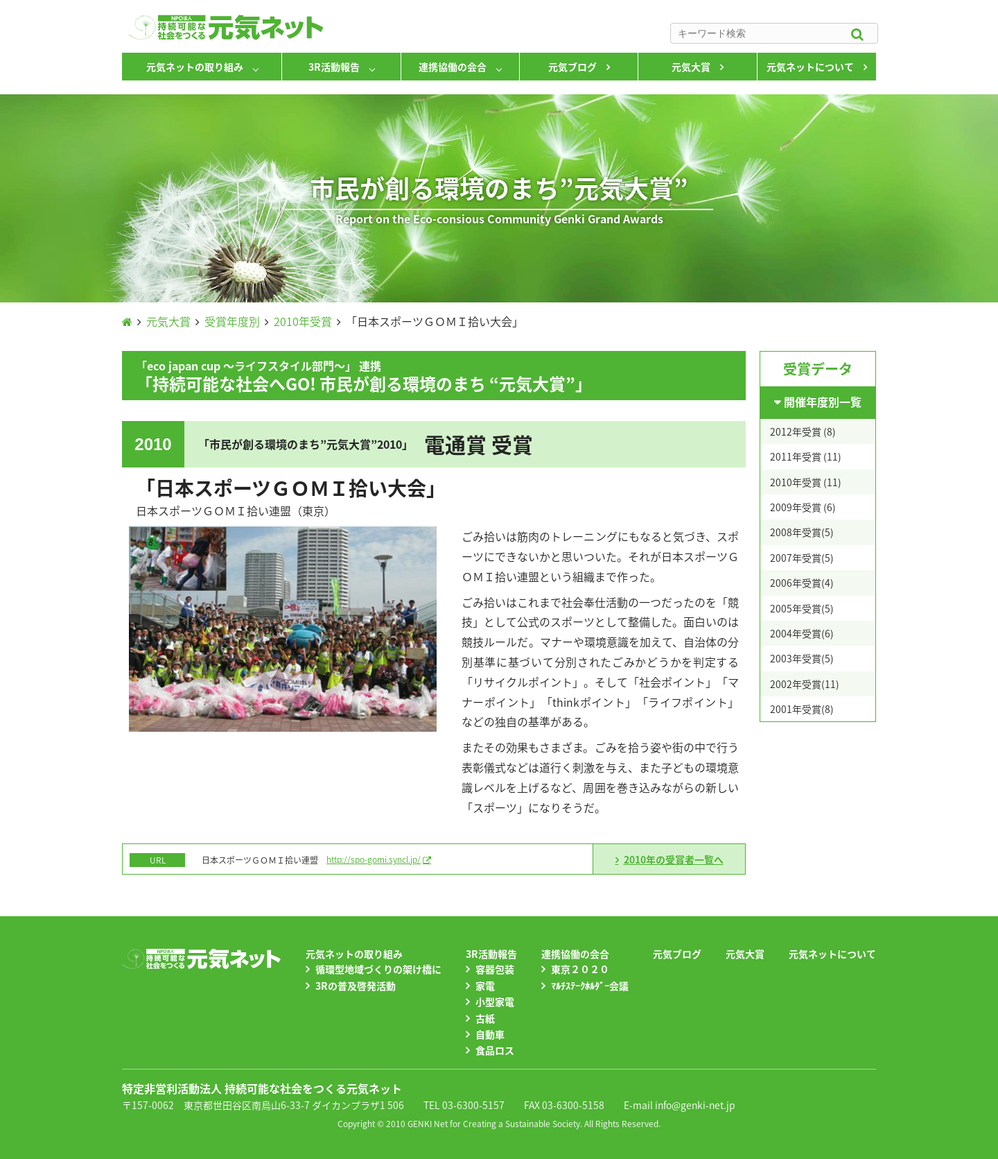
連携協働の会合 (453, 67)
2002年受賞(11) (804, 684)
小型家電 (494, 1001)
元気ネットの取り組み (194, 67)
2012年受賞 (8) (803, 431)
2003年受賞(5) (802, 658)
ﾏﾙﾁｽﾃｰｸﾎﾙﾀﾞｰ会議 (590, 986)
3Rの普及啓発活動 (355, 986)
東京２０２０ (580, 969)
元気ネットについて (810, 67)
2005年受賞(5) (802, 608)
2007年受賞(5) (802, 558)
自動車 (490, 1034)
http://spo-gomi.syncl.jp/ (373, 859)
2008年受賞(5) (802, 532)
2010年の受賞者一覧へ (674, 859)
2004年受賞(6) (802, 633)
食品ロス (494, 1050)
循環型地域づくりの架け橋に (378, 969)
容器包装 (494, 969)
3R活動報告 (334, 67)
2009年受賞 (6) (803, 507)
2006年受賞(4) (802, 583)
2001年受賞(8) (802, 709)
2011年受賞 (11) (805, 456)
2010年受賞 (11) (805, 482)
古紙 (485, 1018)
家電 (485, 986)
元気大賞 (691, 67)
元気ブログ (572, 67)
